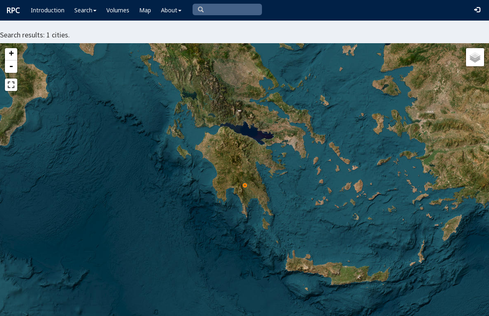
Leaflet (193, 306)
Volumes (117, 10)
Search (85, 10)
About (171, 10)
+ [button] (11, 54)
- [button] (11, 66)
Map (145, 10)
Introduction (47, 10)
